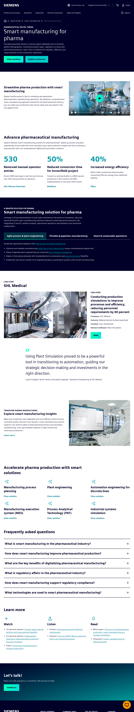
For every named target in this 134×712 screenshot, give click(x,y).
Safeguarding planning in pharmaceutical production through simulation (22, 639)
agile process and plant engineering (50, 244)
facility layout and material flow (51, 248)
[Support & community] (99, 5)
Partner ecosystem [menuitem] (55, 13)
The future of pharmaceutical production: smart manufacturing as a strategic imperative (111, 632)
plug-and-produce (72, 256)
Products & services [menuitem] (12, 13)
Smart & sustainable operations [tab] (110, 236)
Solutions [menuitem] (28, 13)
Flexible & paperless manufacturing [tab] (68, 236)
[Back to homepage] (5, 20)
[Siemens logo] (11, 5)
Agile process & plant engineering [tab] (25, 236)
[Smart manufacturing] (32, 21)
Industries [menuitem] (39, 13)
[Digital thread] (16, 21)
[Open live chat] (127, 705)
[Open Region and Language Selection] (75, 5)
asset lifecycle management (60, 252)
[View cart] (117, 5)
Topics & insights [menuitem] (74, 13)
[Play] (72, 112)
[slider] (85, 112)
